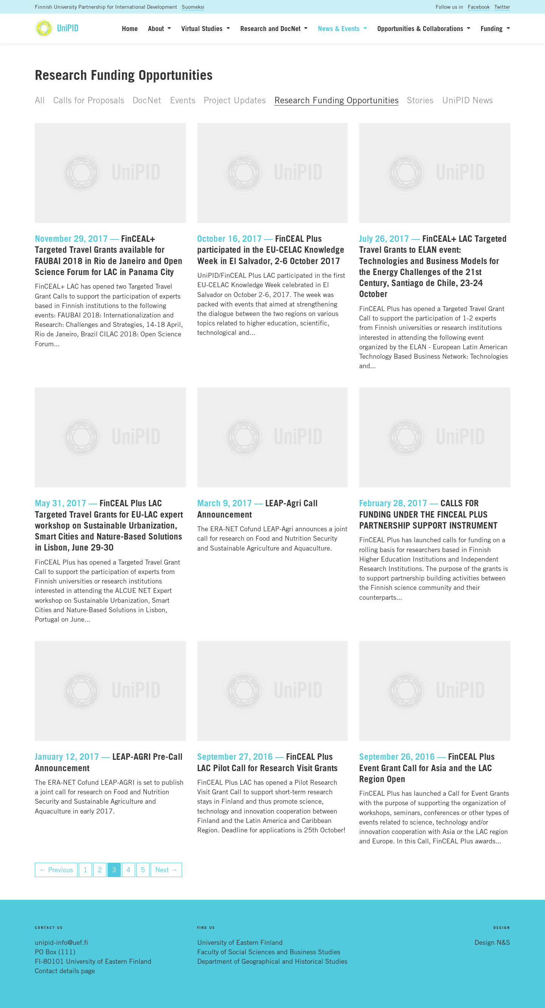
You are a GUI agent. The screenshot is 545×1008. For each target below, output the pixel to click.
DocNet (146, 100)
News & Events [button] (339, 28)
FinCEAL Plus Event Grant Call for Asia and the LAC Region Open (427, 767)
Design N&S (492, 942)
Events (182, 100)
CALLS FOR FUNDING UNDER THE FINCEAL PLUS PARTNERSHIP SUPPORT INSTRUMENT (428, 514)
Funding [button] (493, 28)
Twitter (502, 6)
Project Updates (235, 100)
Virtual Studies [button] (202, 28)
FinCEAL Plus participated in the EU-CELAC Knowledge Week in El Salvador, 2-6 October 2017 (270, 249)
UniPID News (467, 100)
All (40, 100)
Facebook (479, 6)
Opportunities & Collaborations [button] (421, 28)
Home (130, 28)
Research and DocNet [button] (271, 28)
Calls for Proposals (88, 100)
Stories (420, 100)
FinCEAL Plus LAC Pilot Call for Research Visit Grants (267, 762)
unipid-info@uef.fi (61, 942)
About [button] (157, 28)
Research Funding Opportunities (336, 100)
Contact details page (65, 970)
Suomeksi (193, 6)
